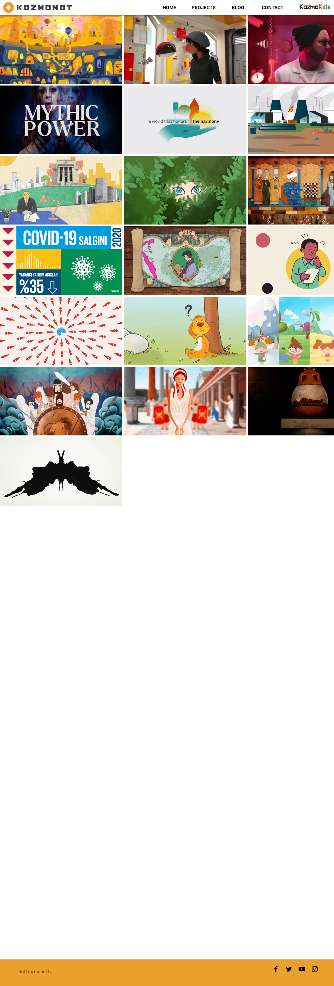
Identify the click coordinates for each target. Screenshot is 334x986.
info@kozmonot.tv (33, 971)
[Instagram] (315, 969)
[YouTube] (302, 969)
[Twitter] (289, 969)
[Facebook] (276, 969)
